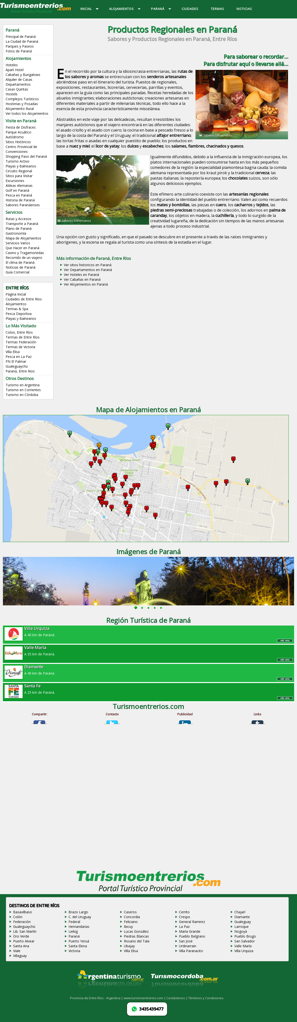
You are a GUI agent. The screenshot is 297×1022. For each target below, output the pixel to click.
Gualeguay (242, 921)
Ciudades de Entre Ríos (24, 299)
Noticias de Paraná (20, 267)
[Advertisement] (172, 326)
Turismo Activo (17, 161)
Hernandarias (78, 926)
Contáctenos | (177, 998)
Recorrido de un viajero (24, 257)
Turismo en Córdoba (22, 394)
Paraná (74, 936)
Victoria (74, 950)
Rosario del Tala (136, 941)
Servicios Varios (18, 243)
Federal (74, 921)
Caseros (130, 912)
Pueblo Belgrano (192, 936)
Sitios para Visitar (19, 175)
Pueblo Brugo (245, 936)
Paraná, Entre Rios (20, 371)
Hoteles (12, 65)
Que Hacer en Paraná (22, 248)
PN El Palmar (16, 361)
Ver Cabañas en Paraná (82, 279)
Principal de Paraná (21, 36)
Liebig (73, 931)
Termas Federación (21, 342)
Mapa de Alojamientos (23, 238)
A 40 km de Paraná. (148, 631)
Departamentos (18, 84)
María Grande (189, 931)
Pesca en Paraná (19, 195)
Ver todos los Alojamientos (27, 113)
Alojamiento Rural (20, 108)
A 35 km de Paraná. (148, 650)
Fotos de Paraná (19, 51)
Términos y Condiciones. (206, 998)
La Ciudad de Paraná (22, 41)
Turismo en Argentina (23, 385)
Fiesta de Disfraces (21, 127)
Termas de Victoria (20, 347)
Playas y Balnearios (21, 166)
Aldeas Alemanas (19, 185)
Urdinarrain (187, 946)
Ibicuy (128, 926)
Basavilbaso (22, 912)
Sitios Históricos (18, 142)
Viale (16, 950)
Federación (22, 921)
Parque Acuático (18, 132)
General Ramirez (192, 921)
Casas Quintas (17, 89)
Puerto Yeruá (78, 941)
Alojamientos (16, 304)
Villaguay (20, 955)
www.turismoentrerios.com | (145, 998)
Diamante (242, 917)
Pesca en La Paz (19, 356)
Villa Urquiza (243, 950)
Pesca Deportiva (19, 313)
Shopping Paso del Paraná (26, 156)
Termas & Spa (17, 308)
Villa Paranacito (191, 950)
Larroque (241, 926)
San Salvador (244, 941)
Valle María (243, 946)
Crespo (184, 917)
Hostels (11, 94)
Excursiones (15, 180)
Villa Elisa (13, 351)
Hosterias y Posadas (22, 103)
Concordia (132, 917)
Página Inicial (16, 294)
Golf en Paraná (17, 190)
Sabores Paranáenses (23, 205)
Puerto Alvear (23, 941)
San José (186, 941)
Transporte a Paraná (22, 223)
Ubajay (129, 946)
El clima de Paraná (20, 262)
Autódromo (15, 137)
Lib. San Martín (24, 931)
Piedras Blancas (136, 936)
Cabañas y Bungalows (23, 74)
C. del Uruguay (79, 917)
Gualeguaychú (17, 366)
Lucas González (136, 931)
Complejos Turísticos (22, 99)
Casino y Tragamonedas (25, 252)
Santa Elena (77, 946)
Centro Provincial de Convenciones (21, 149)
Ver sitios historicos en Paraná (87, 265)
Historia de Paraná (20, 200)
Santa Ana (21, 946)
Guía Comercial (17, 272)
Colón (17, 917)
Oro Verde (21, 936)
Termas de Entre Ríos (23, 337)
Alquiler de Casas (19, 79)
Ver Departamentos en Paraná (88, 269)
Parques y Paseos (20, 46)
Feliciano (131, 921)
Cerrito (184, 912)
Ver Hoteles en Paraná (81, 274)
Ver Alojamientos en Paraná (86, 284)
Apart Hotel (15, 69)
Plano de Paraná (19, 228)
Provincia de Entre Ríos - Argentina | (97, 998)
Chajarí (239, 912)
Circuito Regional (19, 171)
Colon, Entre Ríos (19, 332)
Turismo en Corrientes (23, 389)
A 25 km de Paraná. (148, 689)
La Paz (184, 926)
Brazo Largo (78, 912)
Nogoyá (240, 931)
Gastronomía (16, 233)
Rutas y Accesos (18, 218)
